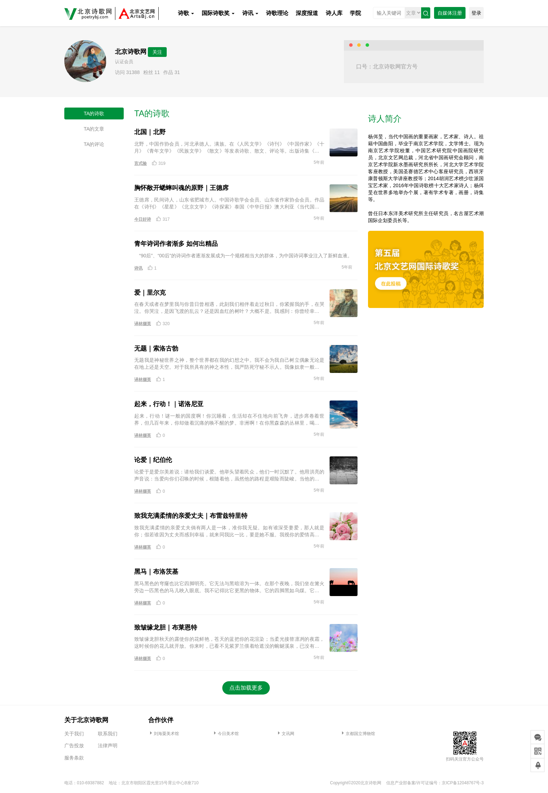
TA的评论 (94, 144)
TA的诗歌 (94, 113)
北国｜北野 (150, 132)
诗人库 (334, 13)
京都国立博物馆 (357, 733)
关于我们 (74, 733)
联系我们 (107, 733)
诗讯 (250, 13)
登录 (476, 13)
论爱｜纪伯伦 (153, 459)
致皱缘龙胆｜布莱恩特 (165, 627)
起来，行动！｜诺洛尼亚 (168, 404)
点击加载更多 (246, 688)
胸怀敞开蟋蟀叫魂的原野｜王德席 (181, 187)
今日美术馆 (225, 733)
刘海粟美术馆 (163, 733)
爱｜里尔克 (150, 292)
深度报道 (307, 13)
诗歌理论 (277, 13)
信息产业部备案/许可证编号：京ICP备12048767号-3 (435, 782)
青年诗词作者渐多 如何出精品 (176, 243)
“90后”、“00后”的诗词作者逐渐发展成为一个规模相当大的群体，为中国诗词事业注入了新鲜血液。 (243, 255)
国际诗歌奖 (218, 13)
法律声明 (107, 745)
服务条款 (74, 758)
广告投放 (74, 745)
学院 (355, 13)
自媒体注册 (450, 13)
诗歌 (186, 13)
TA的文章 (94, 129)
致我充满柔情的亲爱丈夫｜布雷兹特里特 (190, 515)
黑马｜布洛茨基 (156, 571)
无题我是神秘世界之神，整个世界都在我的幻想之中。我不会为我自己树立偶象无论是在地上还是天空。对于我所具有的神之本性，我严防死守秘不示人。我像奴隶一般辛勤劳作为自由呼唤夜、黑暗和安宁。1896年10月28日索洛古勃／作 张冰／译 (229, 363)
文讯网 (285, 733)
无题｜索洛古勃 (156, 348)
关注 (157, 52)
